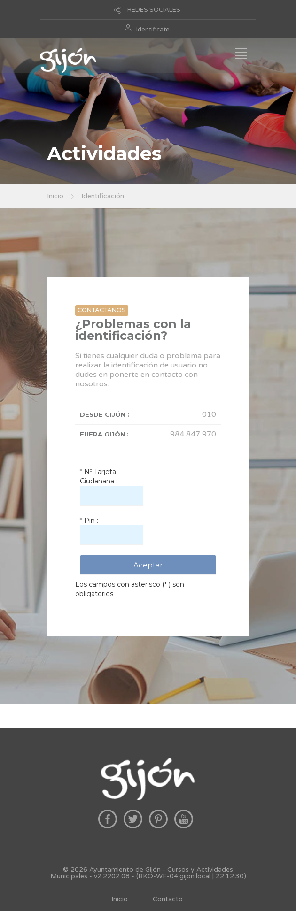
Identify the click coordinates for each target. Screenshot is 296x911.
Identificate (153, 29)
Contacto (168, 899)
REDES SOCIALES (153, 10)
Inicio (55, 196)
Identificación (102, 196)
